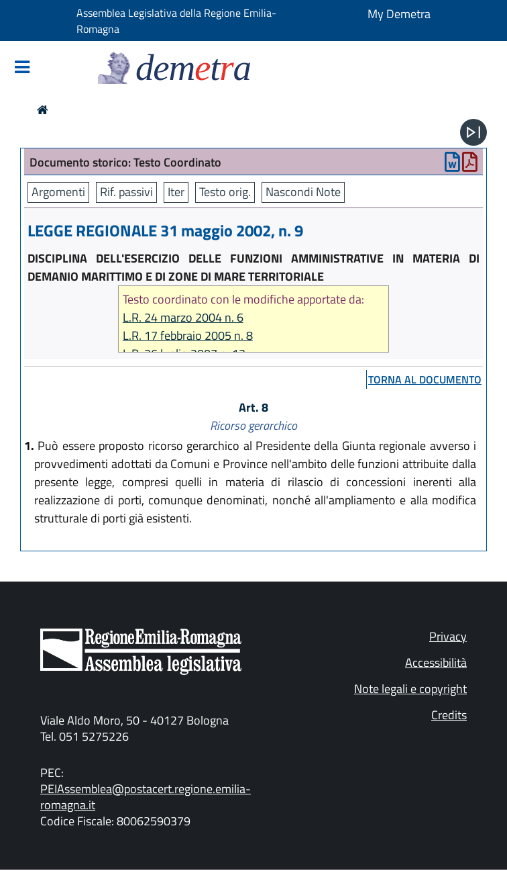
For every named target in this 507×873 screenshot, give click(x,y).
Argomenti (58, 192)
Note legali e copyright (410, 689)
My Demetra (399, 14)
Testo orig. (225, 192)
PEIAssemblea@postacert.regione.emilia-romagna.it (145, 797)
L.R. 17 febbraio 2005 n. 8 (188, 335)
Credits (449, 715)
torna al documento (425, 379)
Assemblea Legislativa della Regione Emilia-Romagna (176, 21)
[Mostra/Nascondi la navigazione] (22, 68)
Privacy (448, 636)
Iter (176, 192)
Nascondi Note (303, 192)
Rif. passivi (126, 192)
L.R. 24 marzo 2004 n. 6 (183, 317)
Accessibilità (436, 662)
